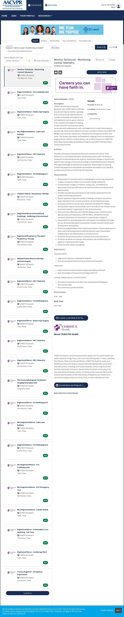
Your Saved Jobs (85, 41)
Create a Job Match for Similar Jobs (72, 317)
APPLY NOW (101, 72)
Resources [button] (44, 15)
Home (4, 15)
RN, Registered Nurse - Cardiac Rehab (32, 509)
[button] (113, 47)
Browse (44, 41)
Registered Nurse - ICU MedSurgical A (32, 301)
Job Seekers (35, 5)
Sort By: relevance (12, 61)
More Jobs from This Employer (66, 393)
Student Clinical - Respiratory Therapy (33, 193)
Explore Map (54, 41)
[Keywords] (27, 47)
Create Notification (41, 61)
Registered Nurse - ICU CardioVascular (33, 92)
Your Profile (27, 15)
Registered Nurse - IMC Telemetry (31, 154)
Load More (28, 593)
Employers (51, 5)
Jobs (13, 15)
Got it (118, 610)
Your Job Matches (69, 41)
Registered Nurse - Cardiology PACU (32, 552)
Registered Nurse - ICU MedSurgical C (32, 174)
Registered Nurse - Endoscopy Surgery (33, 112)
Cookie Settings (107, 610)
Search (35, 41)
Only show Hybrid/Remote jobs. (20, 51)
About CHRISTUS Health (66, 334)
